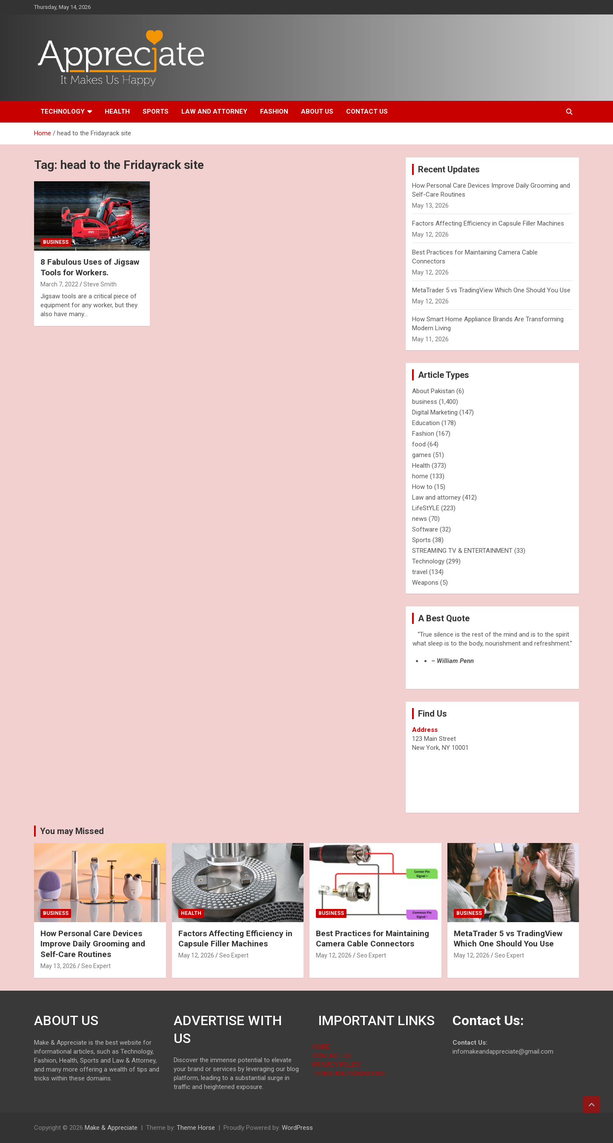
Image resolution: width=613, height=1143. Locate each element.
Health (117, 111)
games (421, 455)
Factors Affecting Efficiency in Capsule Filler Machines (488, 223)
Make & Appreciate (111, 1128)
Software (425, 529)
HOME (321, 1047)
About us (317, 111)
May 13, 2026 (58, 966)
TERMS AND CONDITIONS (349, 1073)
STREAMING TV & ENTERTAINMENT (462, 550)
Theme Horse (196, 1128)
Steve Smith (100, 284)
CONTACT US (332, 1056)
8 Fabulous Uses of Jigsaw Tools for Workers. (89, 267)
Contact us (367, 111)
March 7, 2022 (59, 284)
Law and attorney (214, 111)
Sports (156, 111)
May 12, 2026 (196, 955)
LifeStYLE (425, 508)
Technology (62, 111)
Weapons (425, 582)
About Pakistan (433, 391)
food (419, 444)
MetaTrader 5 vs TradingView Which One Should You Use (491, 290)
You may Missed (72, 831)
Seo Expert (96, 966)
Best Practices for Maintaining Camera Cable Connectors (372, 939)
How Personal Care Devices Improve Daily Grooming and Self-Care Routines (92, 944)
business (56, 242)
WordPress (297, 1128)
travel (419, 572)
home (420, 476)
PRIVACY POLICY (337, 1065)
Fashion (274, 111)
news (419, 519)
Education (426, 423)
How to (422, 487)
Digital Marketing (435, 412)
